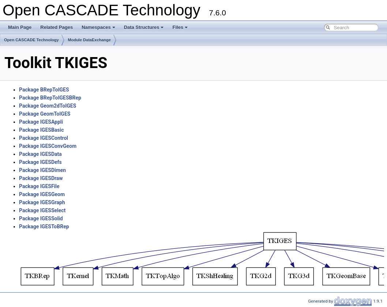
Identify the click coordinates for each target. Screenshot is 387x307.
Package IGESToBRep (44, 226)
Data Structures (144, 27)
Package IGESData (40, 154)
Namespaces (98, 27)
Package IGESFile (39, 186)
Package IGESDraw (41, 178)
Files (180, 27)
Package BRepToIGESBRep (50, 98)
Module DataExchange (89, 40)
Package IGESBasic (41, 130)
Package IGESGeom (42, 194)
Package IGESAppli (41, 122)
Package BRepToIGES (44, 90)
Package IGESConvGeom (47, 146)
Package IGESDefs (40, 162)
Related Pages (56, 27)
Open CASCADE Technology (31, 40)
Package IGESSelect (42, 210)
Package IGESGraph (42, 202)
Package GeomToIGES (44, 114)
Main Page (19, 27)
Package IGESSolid (41, 218)
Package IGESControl (43, 138)
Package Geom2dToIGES (47, 106)
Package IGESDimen (42, 170)
